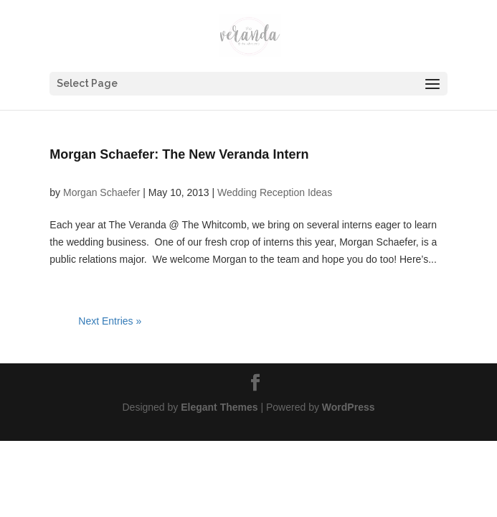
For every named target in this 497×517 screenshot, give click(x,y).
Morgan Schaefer (101, 192)
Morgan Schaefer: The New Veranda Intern (178, 154)
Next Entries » (109, 321)
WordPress (348, 407)
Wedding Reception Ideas (274, 192)
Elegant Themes (219, 407)
